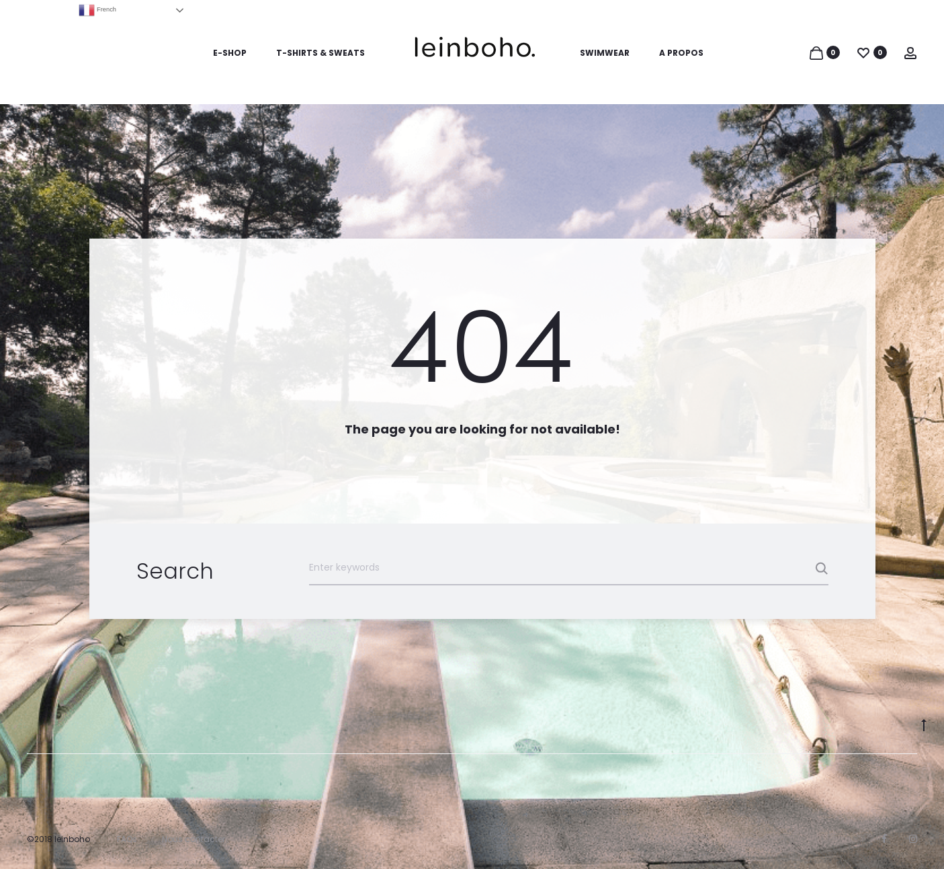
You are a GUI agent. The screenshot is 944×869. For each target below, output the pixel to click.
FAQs (127, 839)
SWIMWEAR (605, 52)
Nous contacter (193, 839)
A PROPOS (681, 52)
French (97, 10)
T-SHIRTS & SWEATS (320, 52)
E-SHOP (230, 52)
